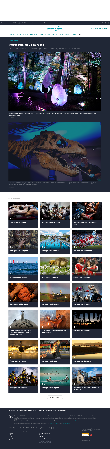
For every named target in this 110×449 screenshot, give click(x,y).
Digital (61, 34)
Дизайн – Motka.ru (86, 442)
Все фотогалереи (55, 397)
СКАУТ (11, 436)
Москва (54, 34)
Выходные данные (86, 440)
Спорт (41, 34)
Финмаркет (47, 23)
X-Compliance (12, 435)
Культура (47, 34)
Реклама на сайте (50, 410)
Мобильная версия (6, 23)
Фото (81, 34)
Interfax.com (27, 23)
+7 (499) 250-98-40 (54, 423)
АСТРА (11, 439)
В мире (25, 34)
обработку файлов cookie (80, 420)
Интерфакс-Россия (37, 23)
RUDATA (41, 436)
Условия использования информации (91, 439)
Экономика (33, 34)
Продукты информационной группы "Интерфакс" (33, 427)
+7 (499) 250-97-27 (66, 423)
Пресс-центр (32, 410)
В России (18, 34)
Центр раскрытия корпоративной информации (50, 438)
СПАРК (11, 433)
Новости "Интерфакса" (44, 433)
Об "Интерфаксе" (18, 23)
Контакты (11, 410)
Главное (11, 34)
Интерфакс (55, 28)
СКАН (40, 435)
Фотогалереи (13, 41)
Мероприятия (62, 410)
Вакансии (41, 410)
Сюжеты (75, 34)
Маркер (11, 438)
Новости (67, 34)
